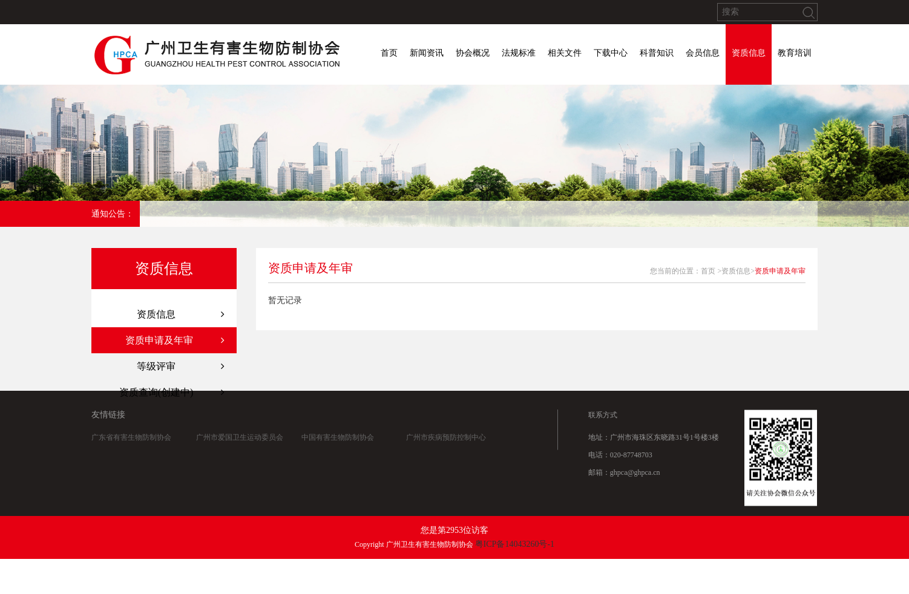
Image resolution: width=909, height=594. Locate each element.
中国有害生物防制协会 (337, 438)
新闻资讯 (427, 52)
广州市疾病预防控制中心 (446, 438)
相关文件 (565, 52)
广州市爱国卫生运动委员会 (239, 438)
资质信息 (749, 52)
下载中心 (611, 52)
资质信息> (738, 271)
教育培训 (795, 52)
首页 (389, 52)
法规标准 (519, 52)
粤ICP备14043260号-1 (514, 544)
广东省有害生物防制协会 (131, 438)
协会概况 (473, 52)
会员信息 (703, 52)
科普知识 (657, 52)
